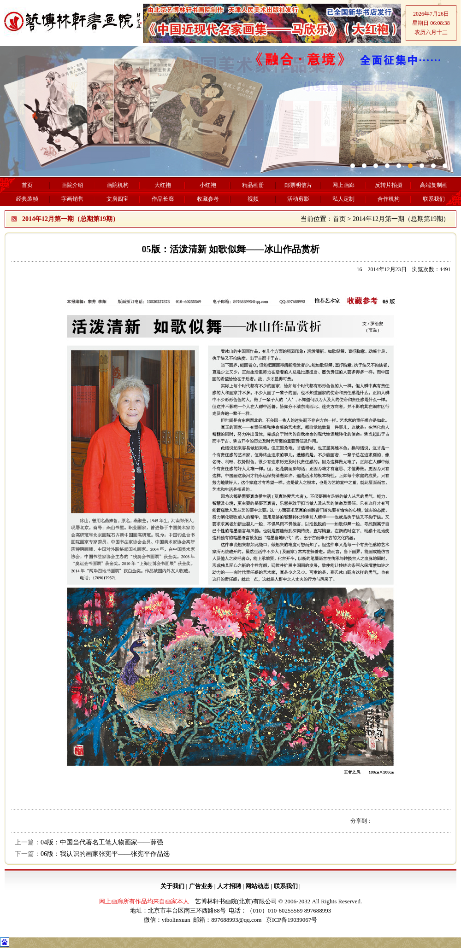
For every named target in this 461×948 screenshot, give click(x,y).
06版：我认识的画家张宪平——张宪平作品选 (105, 853)
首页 (339, 218)
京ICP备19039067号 (291, 919)
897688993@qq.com (236, 919)
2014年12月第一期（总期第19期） (401, 218)
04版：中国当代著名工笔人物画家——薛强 (102, 842)
